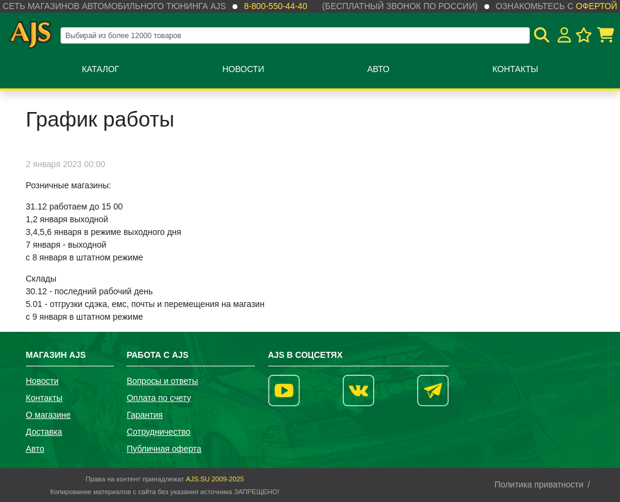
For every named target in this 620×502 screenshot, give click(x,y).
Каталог (100, 69)
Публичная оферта (164, 449)
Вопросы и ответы (162, 381)
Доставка (44, 432)
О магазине (48, 415)
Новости (243, 69)
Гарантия (145, 415)
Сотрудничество (158, 432)
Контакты (515, 69)
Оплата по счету (159, 398)
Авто (378, 69)
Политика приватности (539, 484)
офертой (596, 6)
